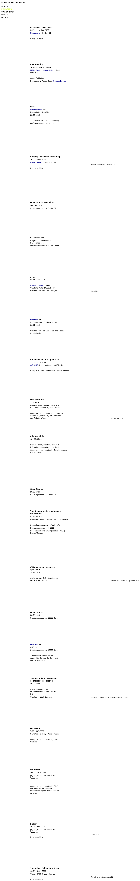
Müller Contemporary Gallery (42, 70)
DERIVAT (34, 319)
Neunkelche (35, 33)
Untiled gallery (36, 162)
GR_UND (34, 365)
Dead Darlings (36, 109)
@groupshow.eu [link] (59, 81)
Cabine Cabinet (36, 286)
